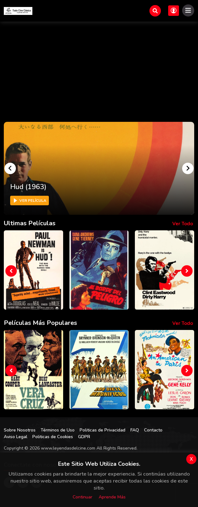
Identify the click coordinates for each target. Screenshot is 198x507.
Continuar (82, 497)
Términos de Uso (58, 430)
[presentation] (11, 271)
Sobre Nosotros (20, 430)
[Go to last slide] (10, 168)
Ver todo (182, 224)
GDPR (84, 437)
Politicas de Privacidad (102, 430)
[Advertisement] (99, 69)
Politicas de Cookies (52, 437)
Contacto (153, 430)
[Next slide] (188, 168)
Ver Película (29, 200)
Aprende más (112, 497)
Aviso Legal (15, 437)
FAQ (134, 430)
